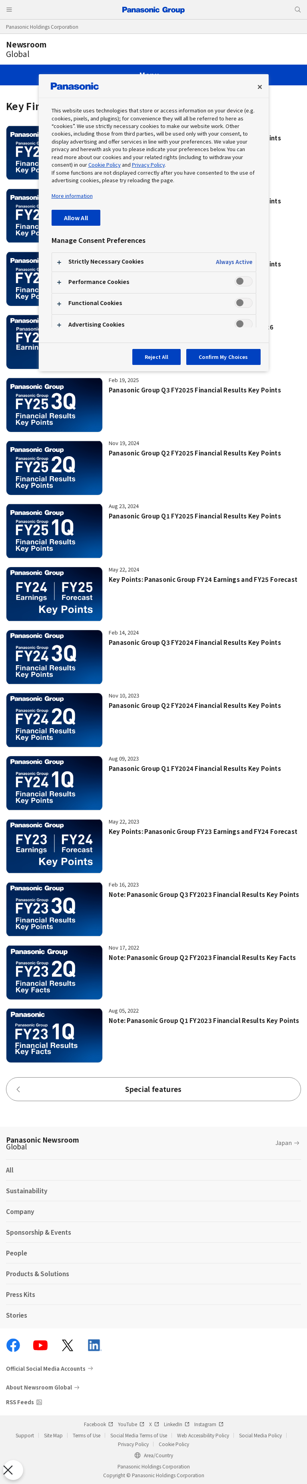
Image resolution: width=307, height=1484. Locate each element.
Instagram (208, 1424)
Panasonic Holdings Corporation (42, 26)
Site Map (53, 1435)
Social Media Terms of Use (138, 1435)
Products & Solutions (37, 1273)
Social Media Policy (260, 1435)
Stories (16, 1315)
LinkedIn (176, 1424)
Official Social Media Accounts (46, 1368)
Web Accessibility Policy (203, 1435)
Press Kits (20, 1294)
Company (20, 1211)
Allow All (76, 217)
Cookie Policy (174, 1444)
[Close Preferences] (13, 1470)
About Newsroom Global (39, 1387)
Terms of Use (86, 1435)
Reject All (156, 356)
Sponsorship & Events (38, 1232)
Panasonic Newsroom (42, 1143)
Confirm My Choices (223, 356)
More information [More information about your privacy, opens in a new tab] (72, 195)
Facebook (98, 1424)
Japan (283, 1143)
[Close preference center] (260, 87)
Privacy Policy (133, 1444)
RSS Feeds (20, 1402)
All (10, 1170)
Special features (98, 1089)
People (16, 1253)
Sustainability (27, 1190)
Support (25, 1435)
